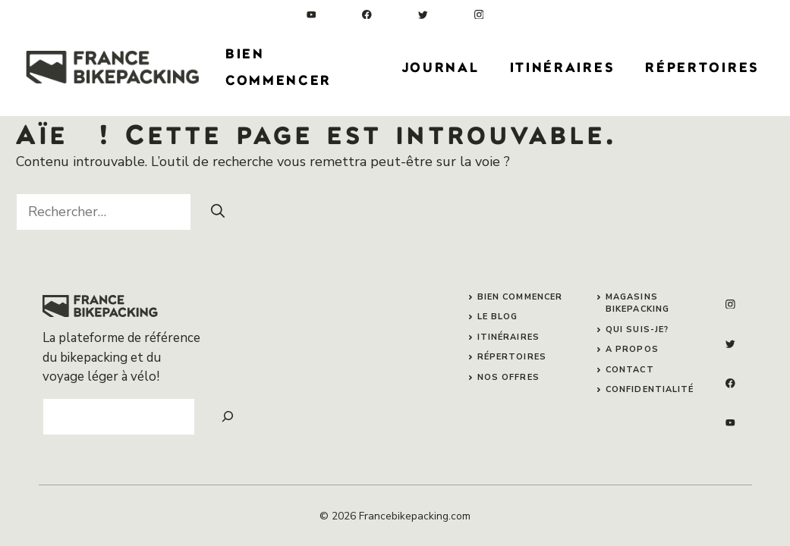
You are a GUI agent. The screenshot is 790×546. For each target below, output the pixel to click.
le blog (497, 316)
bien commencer (519, 297)
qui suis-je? (637, 329)
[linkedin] (311, 14)
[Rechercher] (218, 211)
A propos (632, 349)
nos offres (508, 377)
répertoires (511, 356)
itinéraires (508, 337)
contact (630, 369)
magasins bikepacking (637, 303)
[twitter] (423, 14)
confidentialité (650, 389)
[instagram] (479, 14)
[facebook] (367, 14)
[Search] (228, 416)
